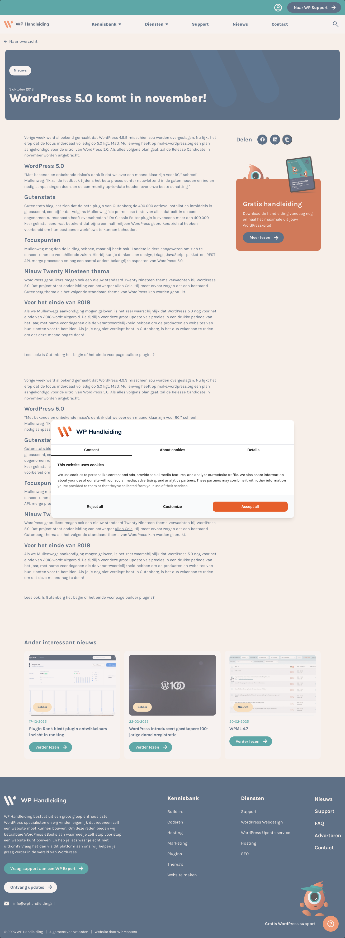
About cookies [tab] (172, 450)
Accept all (250, 506)
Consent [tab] (91, 450)
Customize (172, 506)
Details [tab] (253, 450)
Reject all (95, 506)
